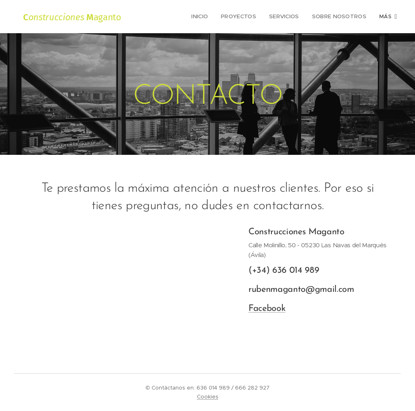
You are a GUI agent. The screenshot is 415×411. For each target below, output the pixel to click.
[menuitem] (195, 16)
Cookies (207, 396)
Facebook (266, 308)
